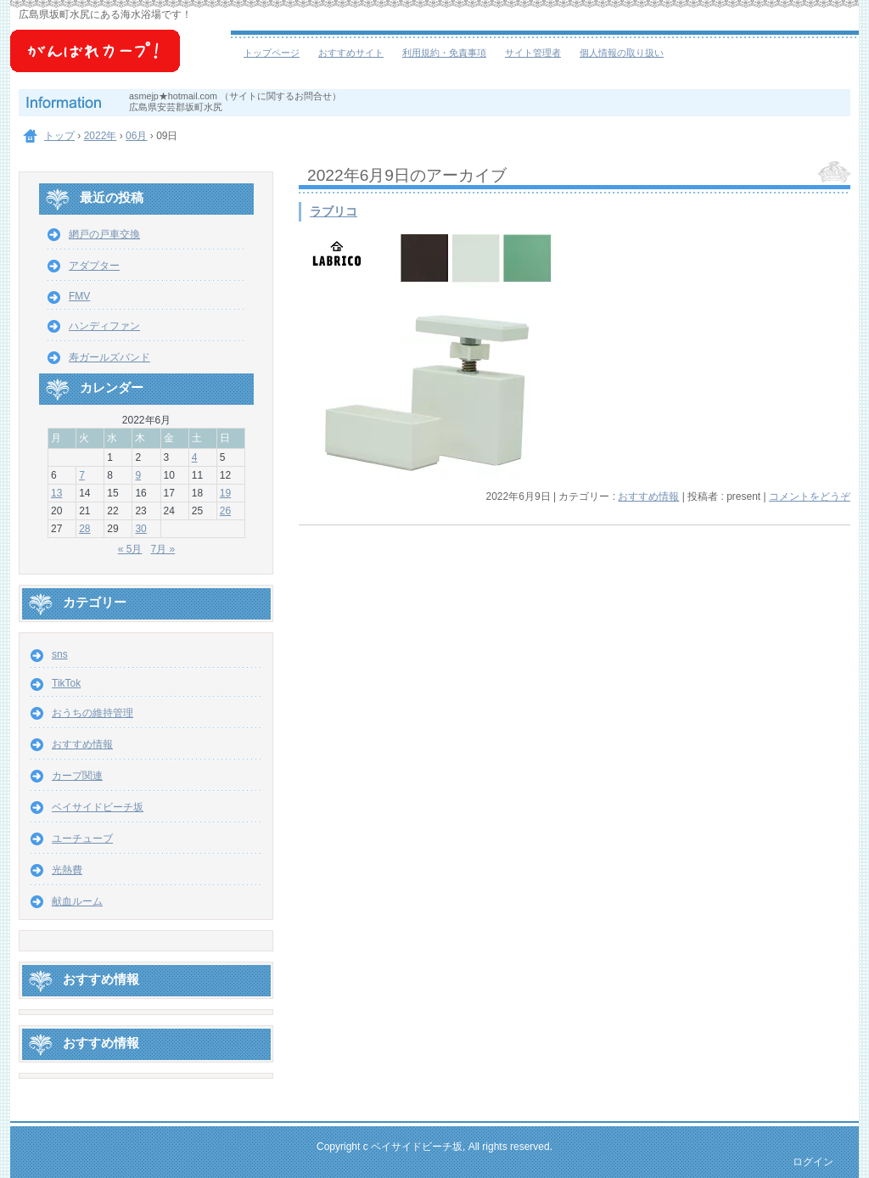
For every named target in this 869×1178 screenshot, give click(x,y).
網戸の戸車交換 (104, 234)
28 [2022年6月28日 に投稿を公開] (84, 529)
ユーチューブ (82, 838)
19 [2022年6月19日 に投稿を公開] (225, 493)
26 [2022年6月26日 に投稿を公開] (225, 511)
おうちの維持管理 (92, 713)
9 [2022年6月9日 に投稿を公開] (138, 475)
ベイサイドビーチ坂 (120, 59)
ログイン (813, 1162)
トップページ (272, 53)
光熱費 (67, 870)
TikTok (66, 683)
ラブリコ (333, 211)
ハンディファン (104, 326)
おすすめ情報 (648, 496)
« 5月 (130, 549)
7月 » (163, 549)
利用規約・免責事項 (444, 53)
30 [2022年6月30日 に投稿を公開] (140, 529)
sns (60, 654)
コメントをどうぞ (809, 496)
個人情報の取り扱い (622, 53)
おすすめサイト (351, 53)
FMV (79, 296)
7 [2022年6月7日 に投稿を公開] (82, 475)
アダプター (94, 266)
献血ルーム (77, 901)
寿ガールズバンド (109, 357)
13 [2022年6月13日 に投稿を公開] (56, 493)
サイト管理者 (533, 53)
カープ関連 (77, 776)
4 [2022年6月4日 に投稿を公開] (195, 457)
